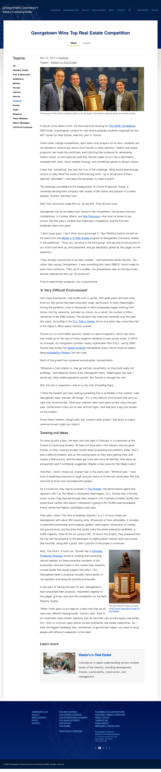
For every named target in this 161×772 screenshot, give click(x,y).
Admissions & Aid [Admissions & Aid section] (71, 10)
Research (17, 113)
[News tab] (74, 43)
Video (16, 109)
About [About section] (111, 10)
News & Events (39, 717)
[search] (129, 9)
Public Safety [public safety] (102, 723)
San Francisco (91, 216)
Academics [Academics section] (55, 10)
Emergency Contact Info (107, 726)
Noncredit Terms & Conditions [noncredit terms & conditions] (110, 714)
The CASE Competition (122, 126)
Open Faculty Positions (70, 731)
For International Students (73, 717)
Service (16, 96)
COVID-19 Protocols (22, 127)
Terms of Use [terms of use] (101, 720)
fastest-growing (76, 348)
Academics (18, 78)
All (14, 65)
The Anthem (94, 489)
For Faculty (65, 723)
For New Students (68, 712)
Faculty (16, 87)
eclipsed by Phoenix (59, 352)
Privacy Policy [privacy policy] (102, 717)
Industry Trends (20, 70)
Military (16, 83)
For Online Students (69, 720)
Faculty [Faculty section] (85, 10)
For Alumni (64, 726)
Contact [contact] (121, 10)
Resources (143, 10)
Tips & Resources (21, 74)
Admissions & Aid (40, 712)
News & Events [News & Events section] (99, 10)
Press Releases (20, 118)
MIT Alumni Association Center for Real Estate (124, 609)
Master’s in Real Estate (75, 238)
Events (16, 105)
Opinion (17, 92)
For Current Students (70, 714)
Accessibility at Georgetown (109, 712)
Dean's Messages (21, 122)
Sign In (155, 10)
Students (17, 100)
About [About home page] (35, 720)
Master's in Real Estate (64, 62)
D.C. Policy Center (83, 321)
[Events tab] (86, 43)
